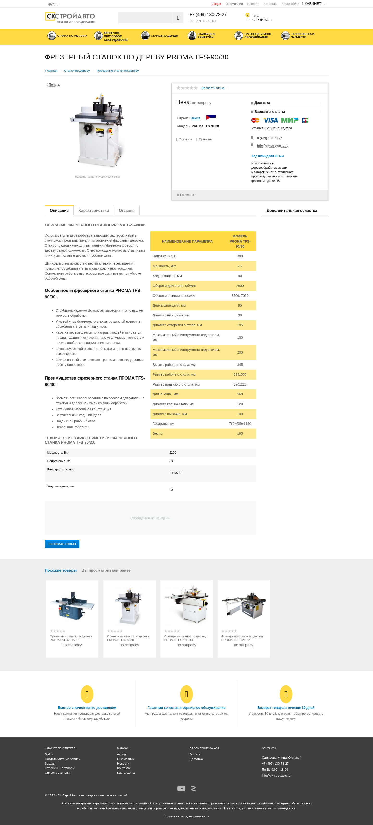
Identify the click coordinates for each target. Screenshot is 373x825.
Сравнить (205, 139)
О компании (234, 4)
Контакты (270, 4)
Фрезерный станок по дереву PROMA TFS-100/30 (185, 638)
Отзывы (127, 210)
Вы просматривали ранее (106, 570)
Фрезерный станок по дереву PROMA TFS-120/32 (242, 638)
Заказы (50, 763)
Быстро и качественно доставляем (87, 708)
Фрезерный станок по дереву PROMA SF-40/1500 (71, 638)
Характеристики (94, 210)
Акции (216, 4)
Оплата (195, 754)
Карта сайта (290, 4)
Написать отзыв (213, 88)
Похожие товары (61, 570)
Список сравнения (58, 772)
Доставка (196, 759)
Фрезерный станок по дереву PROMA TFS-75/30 (128, 638)
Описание (59, 210)
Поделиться (185, 195)
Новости (253, 4)
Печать (53, 84)
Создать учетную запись (62, 759)
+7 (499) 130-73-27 (208, 14)
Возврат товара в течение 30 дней (285, 708)
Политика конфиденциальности (187, 816)
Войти (49, 754)
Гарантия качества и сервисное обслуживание (186, 708)
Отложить (185, 139)
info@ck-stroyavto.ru (272, 145)
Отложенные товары (60, 768)
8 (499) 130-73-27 (269, 138)
